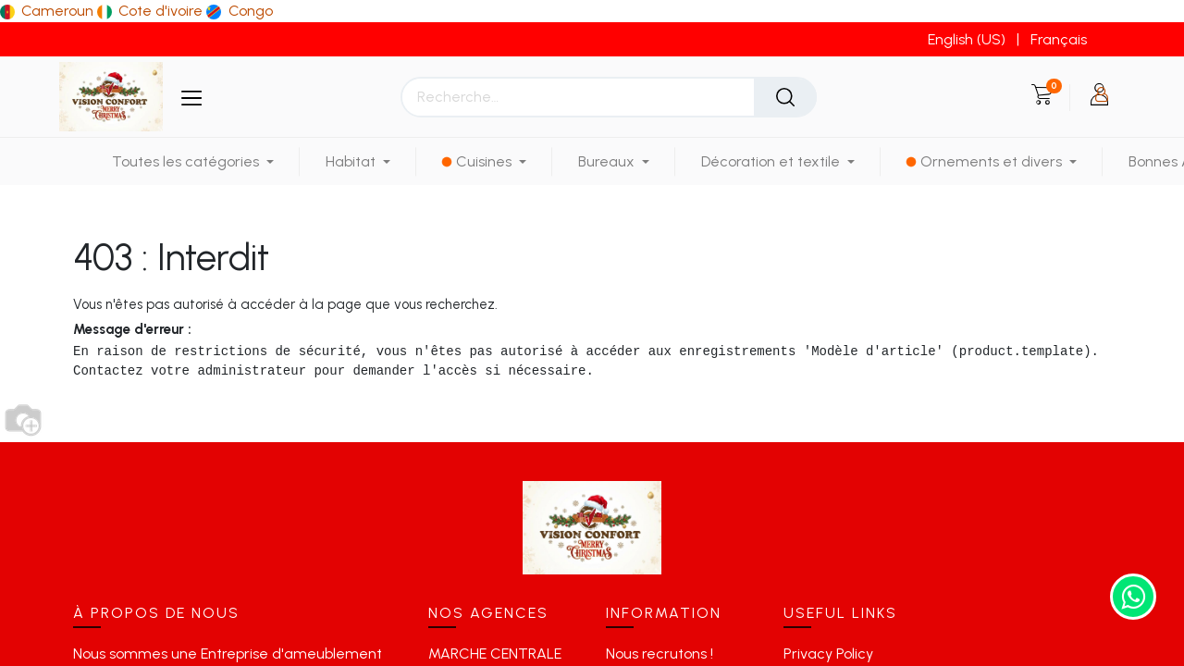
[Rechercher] (785, 97)
